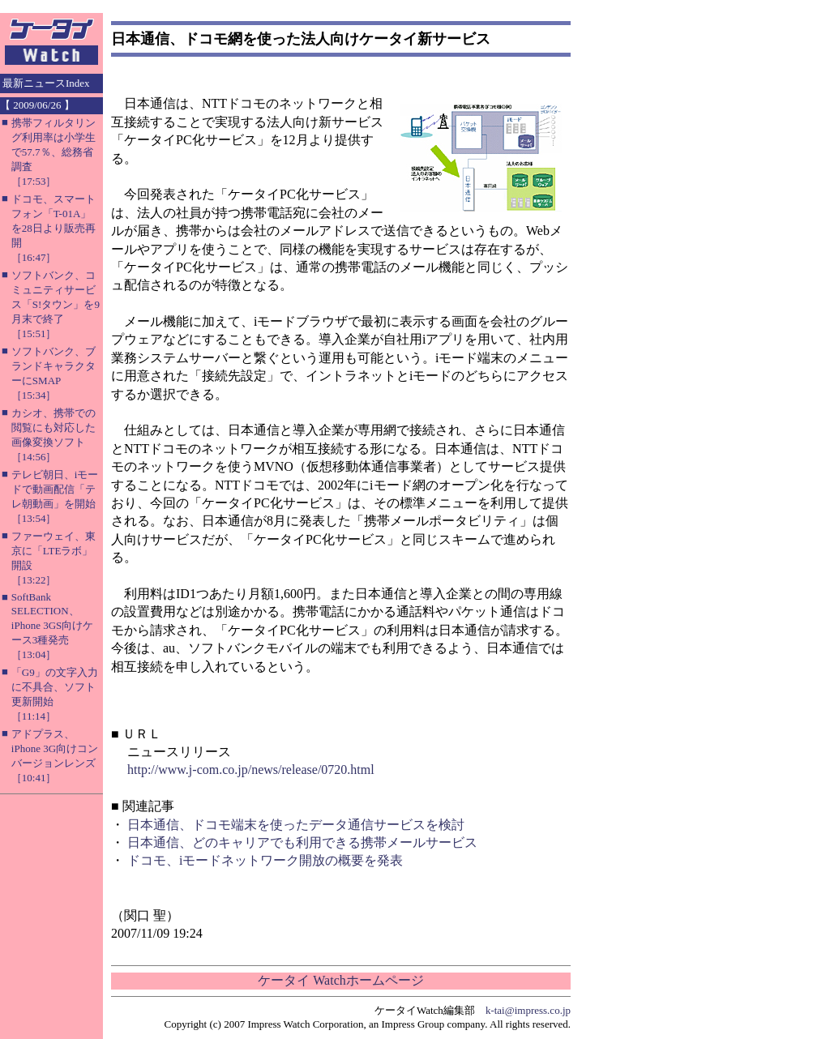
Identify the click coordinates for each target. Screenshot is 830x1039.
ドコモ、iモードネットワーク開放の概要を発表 (265, 860)
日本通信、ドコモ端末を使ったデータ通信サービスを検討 (295, 825)
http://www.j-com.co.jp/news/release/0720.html (250, 769)
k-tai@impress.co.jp (528, 1010)
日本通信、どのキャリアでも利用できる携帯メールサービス (302, 842)
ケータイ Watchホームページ (340, 980)
